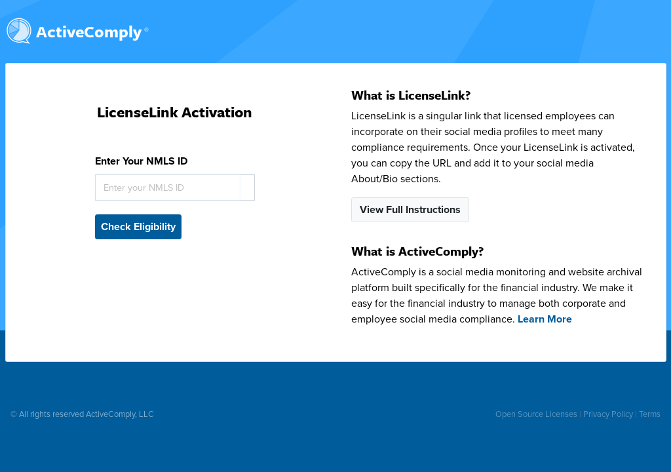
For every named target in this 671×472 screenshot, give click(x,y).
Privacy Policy (608, 414)
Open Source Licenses (536, 414)
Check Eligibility (138, 226)
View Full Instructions (410, 209)
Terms (650, 414)
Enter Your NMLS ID (141, 161)
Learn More (545, 319)
